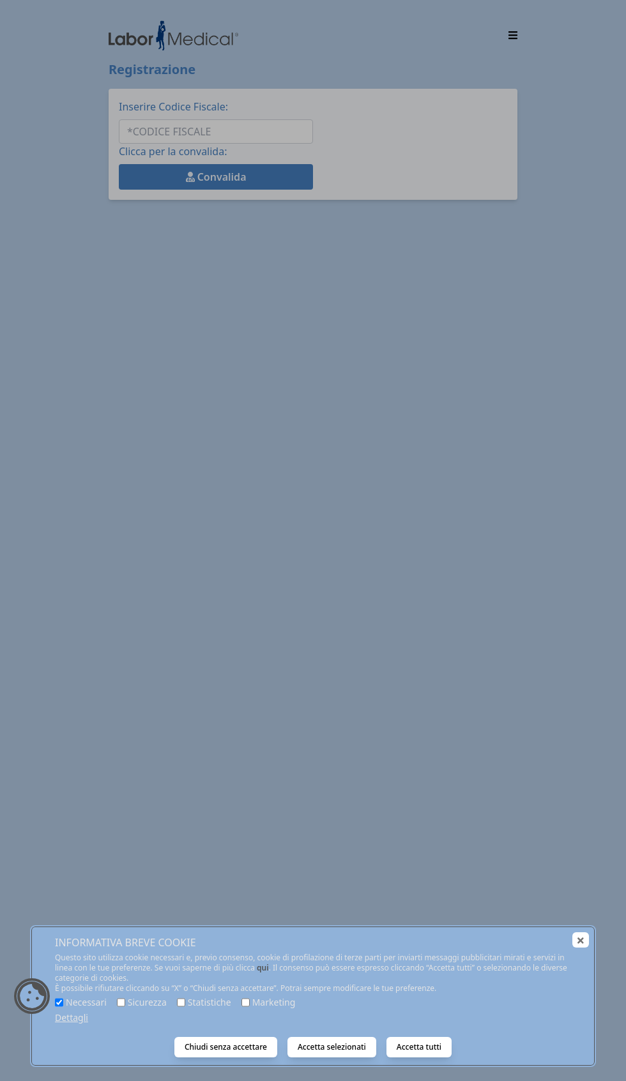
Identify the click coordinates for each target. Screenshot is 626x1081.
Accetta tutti (419, 1046)
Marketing (274, 1002)
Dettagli (71, 1017)
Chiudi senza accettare (226, 1046)
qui (263, 967)
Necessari (86, 1002)
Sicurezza (147, 1002)
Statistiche (209, 1002)
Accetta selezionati (332, 1046)
